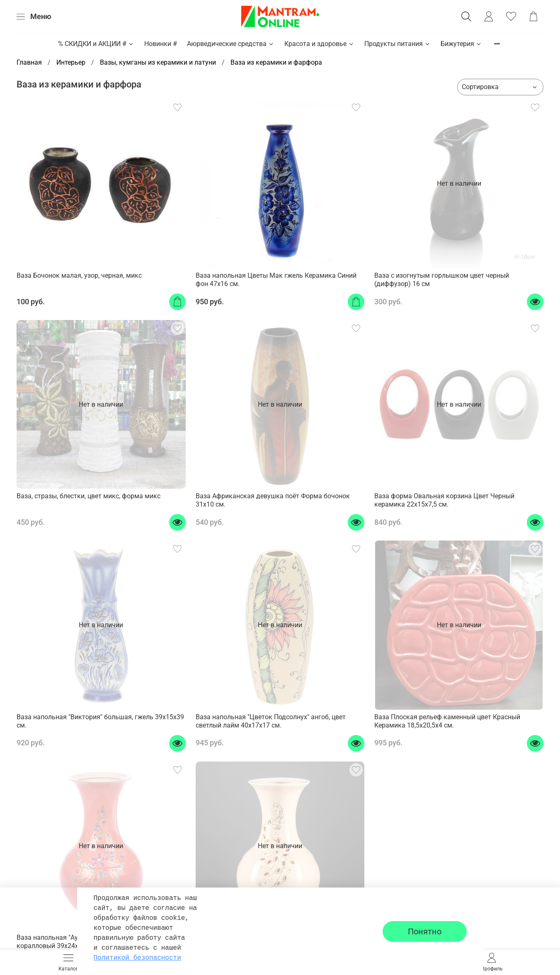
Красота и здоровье (319, 44)
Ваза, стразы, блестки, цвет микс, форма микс (88, 496)
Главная (29, 62)
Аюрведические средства (230, 44)
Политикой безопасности (137, 958)
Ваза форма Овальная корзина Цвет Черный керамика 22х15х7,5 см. (444, 500)
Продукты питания (397, 44)
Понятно (424, 931)
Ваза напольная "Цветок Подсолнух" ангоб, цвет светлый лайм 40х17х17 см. (271, 721)
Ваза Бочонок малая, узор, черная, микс (79, 275)
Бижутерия (461, 44)
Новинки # (160, 44)
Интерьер (70, 62)
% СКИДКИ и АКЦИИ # (96, 44)
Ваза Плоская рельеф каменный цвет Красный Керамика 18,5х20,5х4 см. (447, 721)
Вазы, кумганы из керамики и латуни (158, 62)
